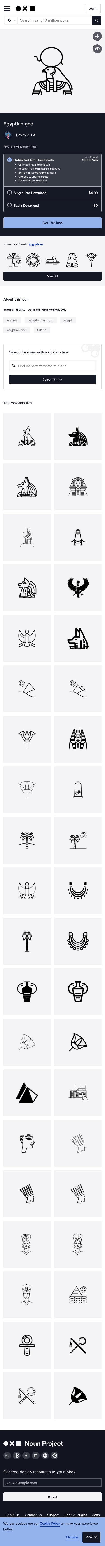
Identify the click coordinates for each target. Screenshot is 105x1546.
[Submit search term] (96, 20)
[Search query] (52, 365)
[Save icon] (97, 36)
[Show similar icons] (97, 48)
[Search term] (55, 20)
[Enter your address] (52, 1482)
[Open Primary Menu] (7, 9)
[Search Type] (10, 20)
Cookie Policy (50, 1524)
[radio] (52, 170)
